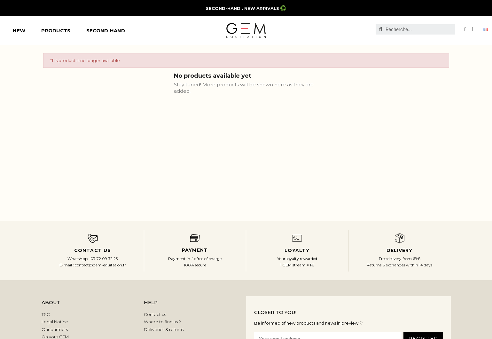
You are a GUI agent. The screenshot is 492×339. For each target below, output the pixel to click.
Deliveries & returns (164, 329)
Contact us (155, 314)
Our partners (55, 329)
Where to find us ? (162, 321)
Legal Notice (55, 321)
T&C (46, 314)
